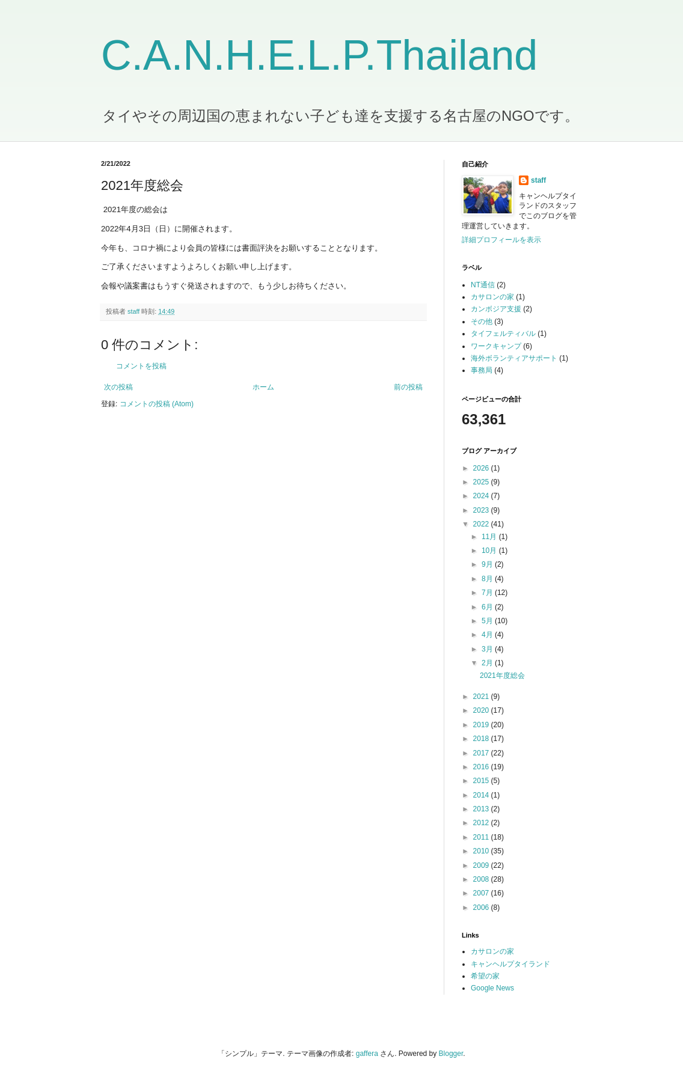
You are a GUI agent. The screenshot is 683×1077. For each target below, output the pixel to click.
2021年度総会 (502, 675)
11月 (490, 536)
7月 (488, 592)
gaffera (367, 1053)
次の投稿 (118, 387)
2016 (482, 767)
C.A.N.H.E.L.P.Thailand (319, 55)
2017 (482, 753)
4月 (488, 634)
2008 (482, 879)
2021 (482, 696)
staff (538, 180)
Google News (492, 988)
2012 (482, 823)
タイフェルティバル (503, 333)
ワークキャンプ (496, 346)
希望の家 (485, 976)
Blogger (451, 1053)
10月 (490, 550)
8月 (488, 579)
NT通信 (483, 285)
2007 (482, 893)
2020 (482, 710)
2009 (482, 865)
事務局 (481, 370)
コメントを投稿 (141, 366)
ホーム (263, 387)
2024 (482, 496)
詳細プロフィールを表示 (501, 240)
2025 (482, 482)
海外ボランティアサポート (514, 358)
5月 (488, 621)
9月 (488, 564)
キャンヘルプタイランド (510, 964)
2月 (488, 663)
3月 (488, 649)
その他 (481, 321)
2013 (482, 809)
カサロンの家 (492, 297)
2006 (482, 907)
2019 (482, 725)
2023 (482, 510)
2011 (482, 837)
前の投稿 (408, 387)
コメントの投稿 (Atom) (157, 404)
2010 (482, 851)
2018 (482, 738)
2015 (482, 780)
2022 (482, 524)
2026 (482, 468)
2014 (482, 795)
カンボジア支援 (496, 309)
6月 (488, 607)
